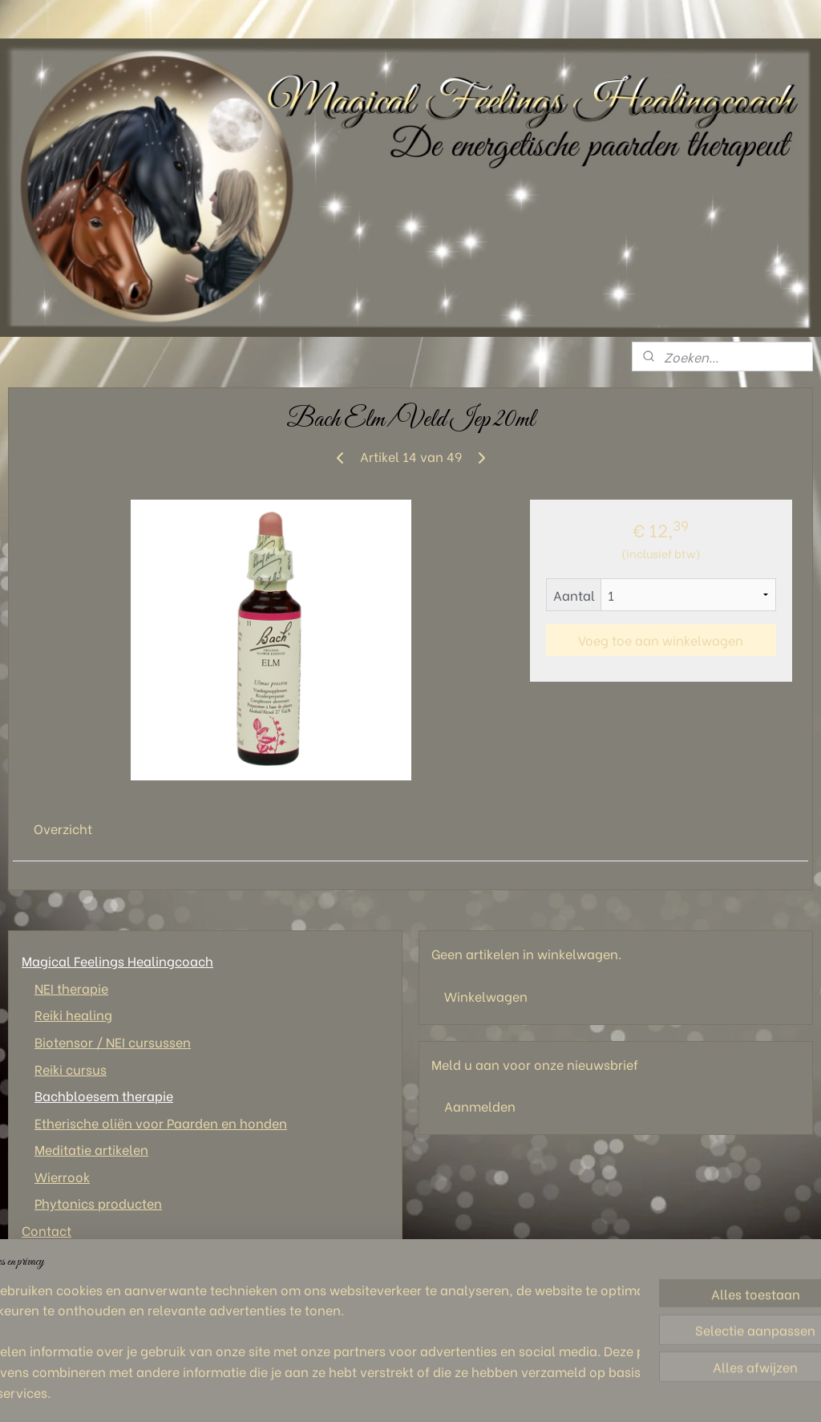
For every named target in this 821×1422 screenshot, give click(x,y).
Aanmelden (480, 1105)
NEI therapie (71, 987)
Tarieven (48, 1283)
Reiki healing (73, 1014)
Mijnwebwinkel (615, 1392)
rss (421, 1392)
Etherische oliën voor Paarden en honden (160, 1122)
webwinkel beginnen (478, 1392)
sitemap (391, 1392)
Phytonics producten (98, 1202)
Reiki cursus (70, 1068)
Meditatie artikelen (91, 1149)
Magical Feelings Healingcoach (117, 960)
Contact (46, 1230)
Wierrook (62, 1176)
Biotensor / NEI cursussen (112, 1041)
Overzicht (63, 828)
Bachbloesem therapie (103, 1095)
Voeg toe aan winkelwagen (660, 639)
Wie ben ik (53, 1257)
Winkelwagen (486, 995)
